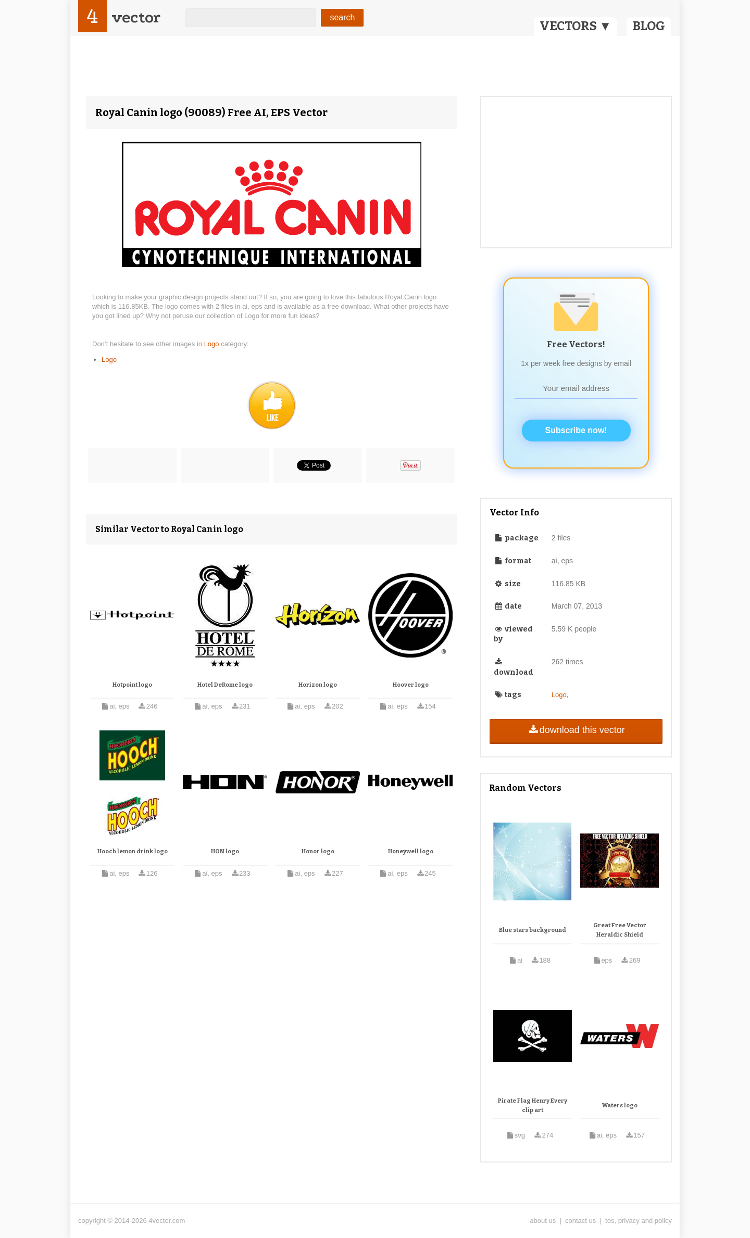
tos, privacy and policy (638, 1220)
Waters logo (620, 1105)
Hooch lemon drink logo (132, 851)
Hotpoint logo (132, 684)
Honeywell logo (410, 851)
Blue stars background (532, 930)
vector (135, 17)
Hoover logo (411, 684)
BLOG (648, 26)
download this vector (575, 730)
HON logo (225, 851)
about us (543, 1220)
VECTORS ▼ (575, 26)
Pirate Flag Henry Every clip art (532, 1105)
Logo (212, 344)
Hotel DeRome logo (225, 684)
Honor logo (318, 851)
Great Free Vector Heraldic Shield (619, 930)
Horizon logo (317, 684)
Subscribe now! (576, 430)
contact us (580, 1220)
